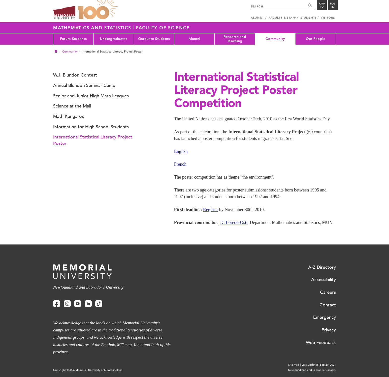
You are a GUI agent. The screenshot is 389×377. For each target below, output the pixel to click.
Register (210, 209)
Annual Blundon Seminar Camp (84, 85)
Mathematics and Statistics (93, 27)
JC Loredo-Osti (234, 222)
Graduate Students (154, 39)
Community (275, 39)
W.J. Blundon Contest (75, 75)
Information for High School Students (91, 127)
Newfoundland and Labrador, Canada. (312, 370)
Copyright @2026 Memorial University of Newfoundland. (88, 370)
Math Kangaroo (69, 116)
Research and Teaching (235, 39)
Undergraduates (113, 39)
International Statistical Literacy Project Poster (92, 140)
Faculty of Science (163, 27)
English (181, 151)
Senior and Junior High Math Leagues (91, 96)
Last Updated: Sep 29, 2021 (318, 364)
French (180, 164)
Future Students (73, 39)
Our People (315, 39)
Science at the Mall (72, 106)
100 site (98, 10)
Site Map (293, 364)
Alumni (194, 39)
